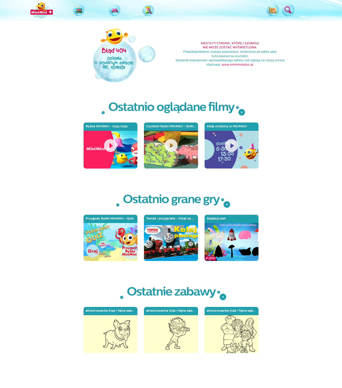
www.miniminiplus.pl (237, 64)
